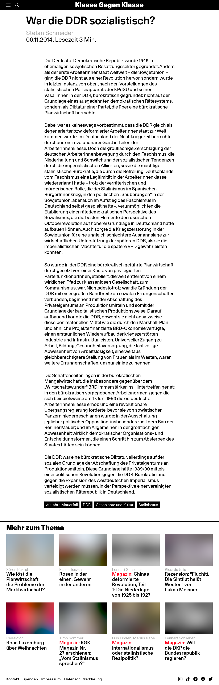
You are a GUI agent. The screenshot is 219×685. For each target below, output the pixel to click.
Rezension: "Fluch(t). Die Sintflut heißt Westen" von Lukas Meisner (187, 581)
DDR (87, 504)
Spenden (30, 679)
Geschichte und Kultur (114, 504)
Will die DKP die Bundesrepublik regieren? (182, 650)
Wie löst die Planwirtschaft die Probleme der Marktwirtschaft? (25, 581)
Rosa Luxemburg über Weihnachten (26, 645)
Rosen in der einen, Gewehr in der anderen (75, 579)
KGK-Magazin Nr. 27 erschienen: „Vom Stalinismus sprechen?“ (78, 653)
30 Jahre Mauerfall (62, 504)
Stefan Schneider (50, 32)
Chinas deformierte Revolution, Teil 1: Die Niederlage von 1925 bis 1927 (131, 584)
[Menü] (8, 5)
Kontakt (12, 679)
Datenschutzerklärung (83, 679)
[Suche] (17, 5)
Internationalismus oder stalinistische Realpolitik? (133, 650)
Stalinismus (148, 504)
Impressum (51, 679)
